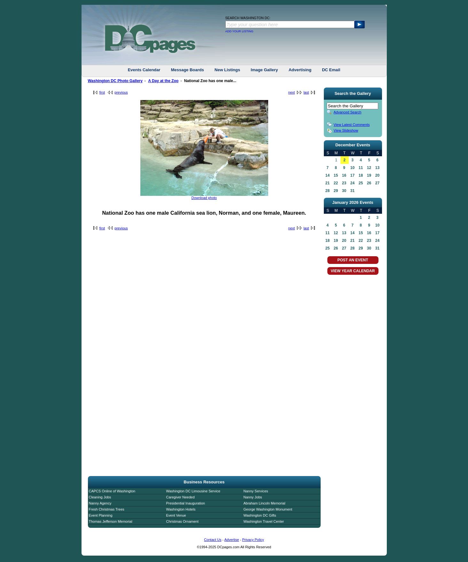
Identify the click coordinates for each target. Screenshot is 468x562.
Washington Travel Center (264, 521)
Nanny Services (256, 491)
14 (327, 175)
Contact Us (212, 540)
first (102, 92)
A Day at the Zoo (163, 81)
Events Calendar (144, 69)
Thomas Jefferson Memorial (110, 521)
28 (327, 191)
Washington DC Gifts (260, 515)
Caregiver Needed (180, 497)
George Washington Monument (268, 509)
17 (352, 175)
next (291, 92)
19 (369, 175)
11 (361, 168)
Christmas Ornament (182, 521)
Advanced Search (348, 112)
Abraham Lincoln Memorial (264, 503)
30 (344, 191)
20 (377, 175)
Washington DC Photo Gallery (115, 81)
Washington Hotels (181, 509)
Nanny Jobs (253, 497)
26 (369, 183)
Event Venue (176, 515)
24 (352, 183)
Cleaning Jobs (100, 497)
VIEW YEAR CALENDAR (353, 271)
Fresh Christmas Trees (106, 509)
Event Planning (101, 515)
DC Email (331, 69)
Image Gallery (264, 69)
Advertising (300, 69)
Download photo (204, 198)
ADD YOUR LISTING (239, 31)
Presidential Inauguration (185, 503)
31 (352, 191)
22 (336, 183)
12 (369, 168)
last (306, 92)
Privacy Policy (253, 540)
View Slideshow (346, 130)
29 (336, 191)
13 (377, 168)
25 (361, 183)
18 (361, 175)
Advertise (231, 540)
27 (377, 183)
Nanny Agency (100, 503)
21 (327, 183)
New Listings (227, 69)
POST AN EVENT (352, 260)
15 (336, 175)
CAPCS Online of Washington (112, 491)
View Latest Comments (352, 125)
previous (121, 92)
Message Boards (187, 69)
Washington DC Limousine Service (193, 491)
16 (344, 175)
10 (352, 168)
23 (344, 183)
